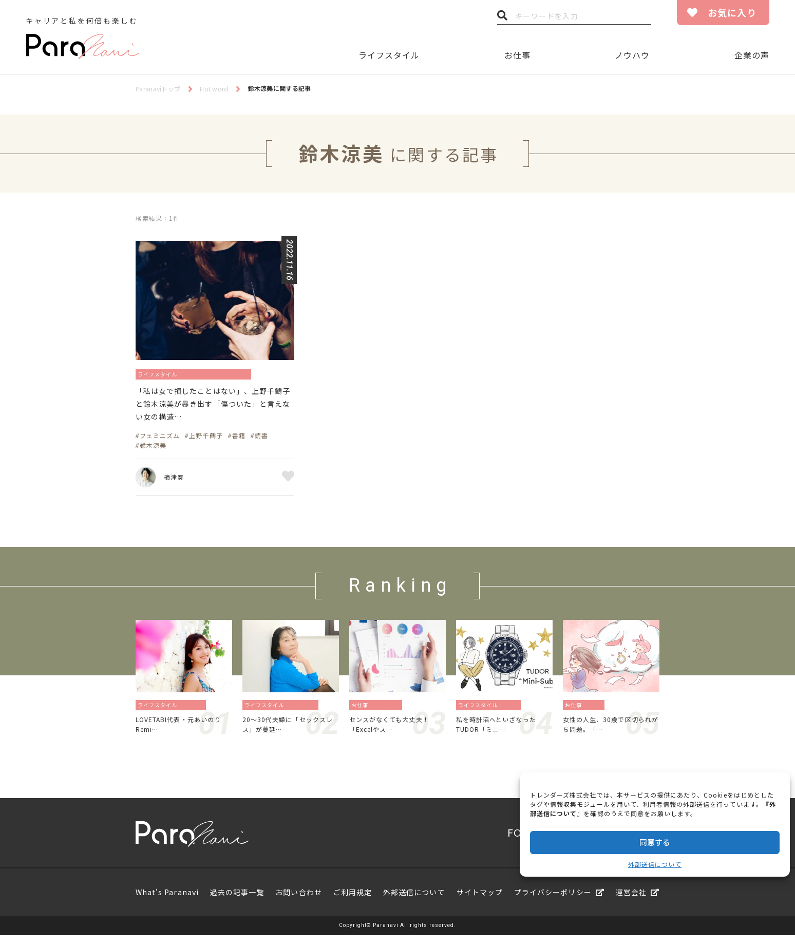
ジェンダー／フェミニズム (231, 373)
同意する (654, 842)
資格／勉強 (389, 711)
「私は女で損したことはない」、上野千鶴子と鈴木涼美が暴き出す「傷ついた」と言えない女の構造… (214, 407)
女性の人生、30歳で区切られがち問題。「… (610, 733)
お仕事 (517, 55)
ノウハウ (632, 55)
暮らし (512, 711)
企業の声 (751, 55)
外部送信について (655, 864)
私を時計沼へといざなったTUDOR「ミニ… (502, 733)
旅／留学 (195, 711)
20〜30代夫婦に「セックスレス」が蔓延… (290, 733)
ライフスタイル (389, 55)
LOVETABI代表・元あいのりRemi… (182, 733)
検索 (502, 18)
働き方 (597, 711)
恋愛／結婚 (305, 711)
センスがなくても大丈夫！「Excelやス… (395, 733)
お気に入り (732, 12)
